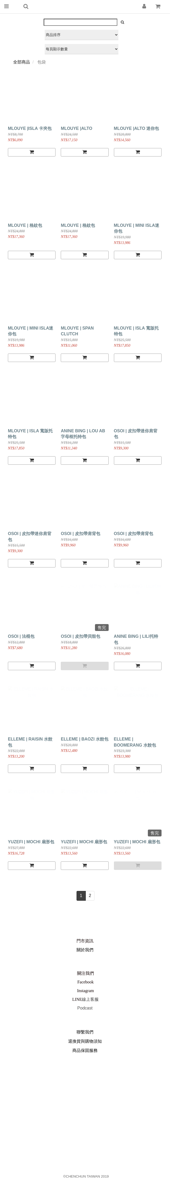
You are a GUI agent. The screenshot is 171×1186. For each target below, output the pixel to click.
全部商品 (21, 62)
